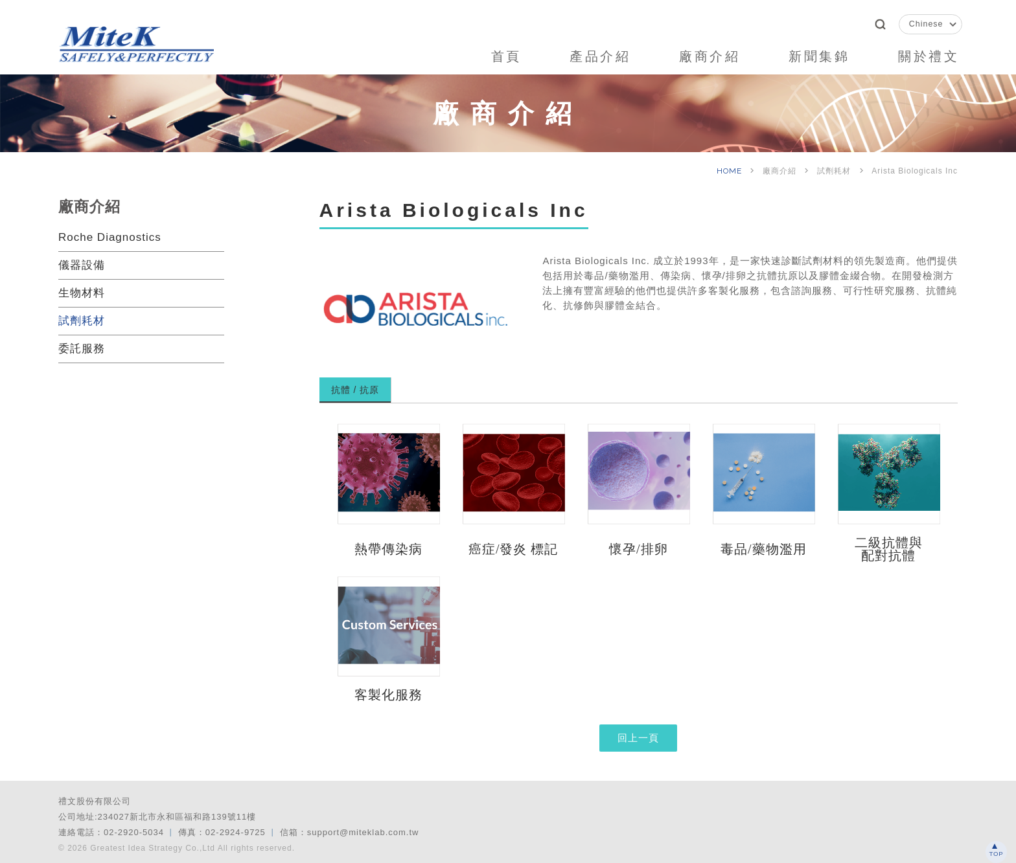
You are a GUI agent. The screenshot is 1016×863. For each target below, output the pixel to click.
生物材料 (81, 291)
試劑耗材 (81, 319)
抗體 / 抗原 (355, 388)
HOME (731, 169)
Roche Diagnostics (109, 235)
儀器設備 (81, 263)
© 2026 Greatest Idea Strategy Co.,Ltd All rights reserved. (176, 846)
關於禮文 (926, 56)
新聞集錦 (812, 56)
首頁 (486, 56)
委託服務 (81, 347)
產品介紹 (584, 56)
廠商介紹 (698, 56)
